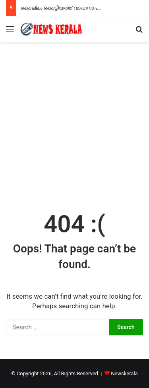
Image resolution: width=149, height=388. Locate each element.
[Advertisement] (74, 120)
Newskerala (124, 373)
